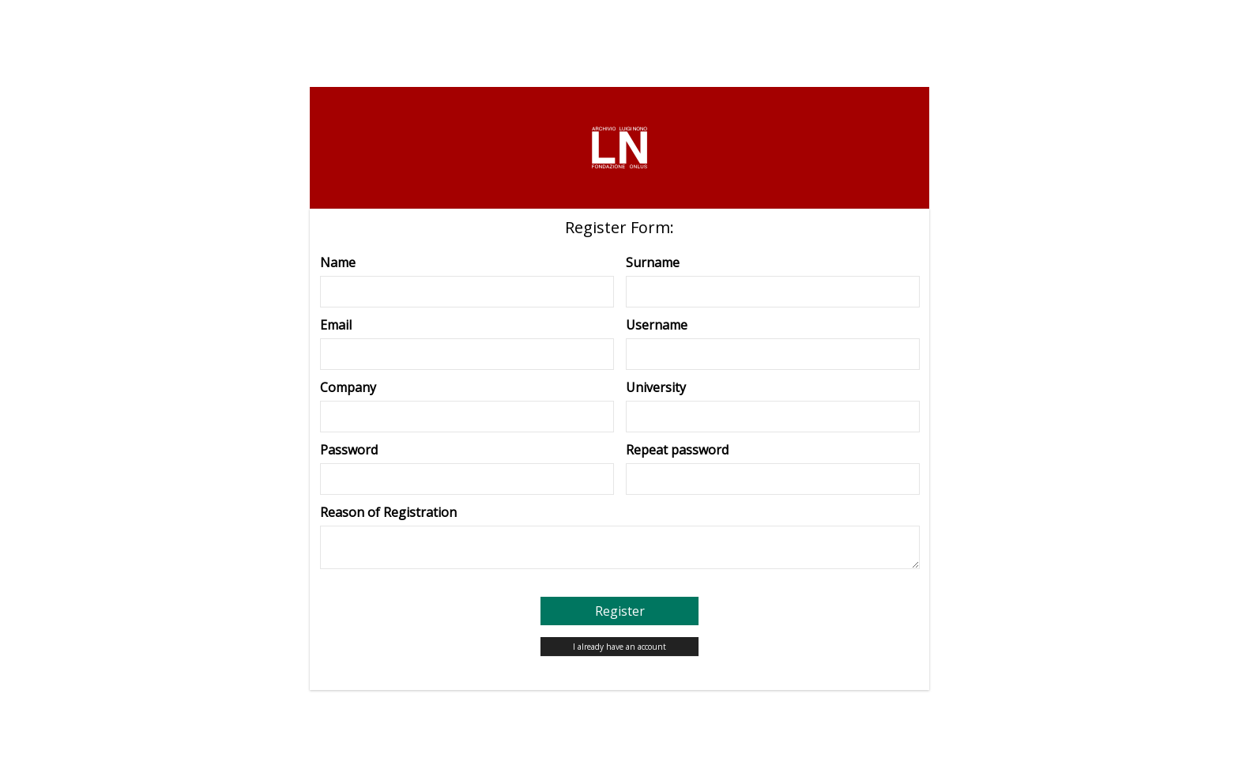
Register (620, 611)
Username (656, 325)
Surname (653, 262)
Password (349, 449)
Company (348, 387)
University (656, 387)
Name (338, 262)
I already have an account (619, 646)
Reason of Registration (388, 512)
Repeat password (677, 449)
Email (336, 325)
